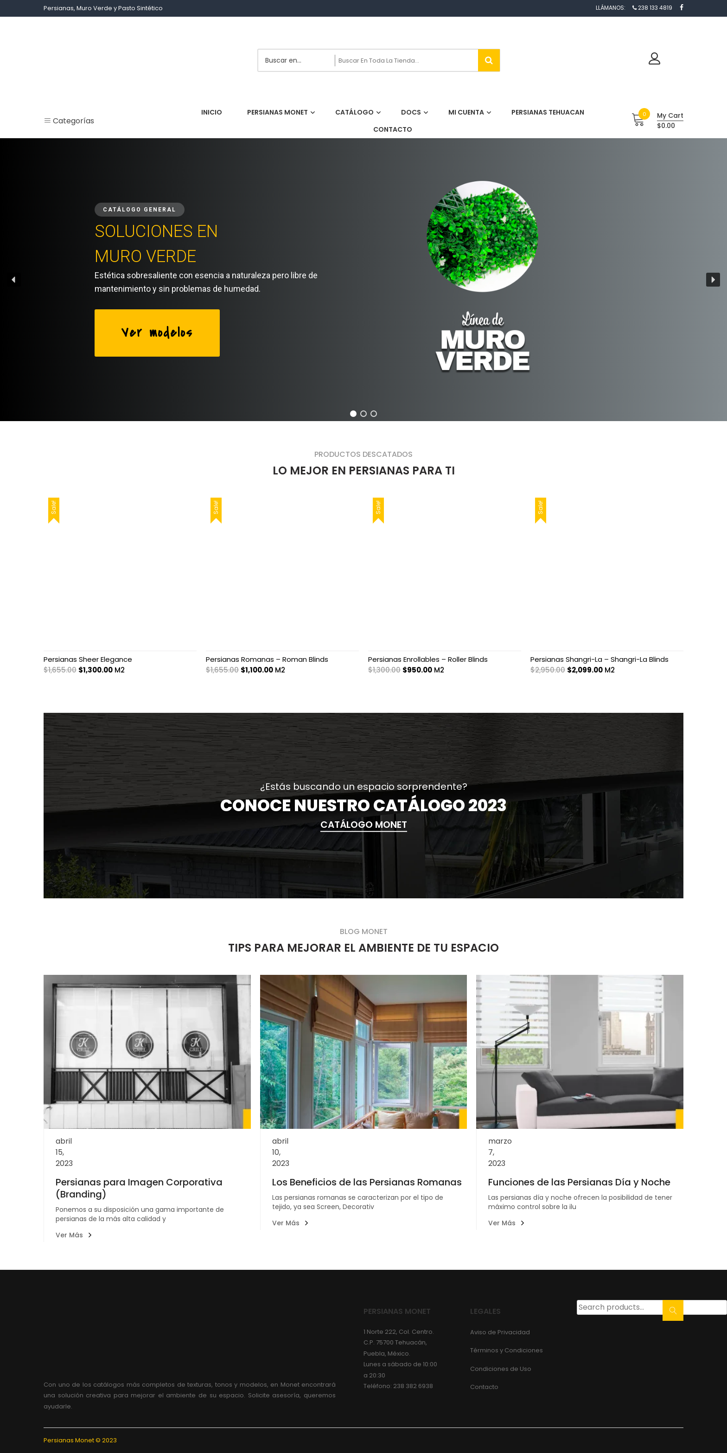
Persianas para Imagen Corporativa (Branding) (139, 1188)
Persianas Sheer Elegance (88, 659)
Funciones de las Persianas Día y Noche (579, 1182)
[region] (363, 280)
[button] (14, 280)
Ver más (69, 1235)
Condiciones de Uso (500, 1368)
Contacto (484, 1387)
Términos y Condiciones (506, 1350)
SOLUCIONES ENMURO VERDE (156, 244)
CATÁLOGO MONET (363, 824)
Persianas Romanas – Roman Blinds (267, 659)
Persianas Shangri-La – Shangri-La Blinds (599, 659)
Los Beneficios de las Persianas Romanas (367, 1182)
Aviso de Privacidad (500, 1332)
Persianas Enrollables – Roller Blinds (428, 659)
